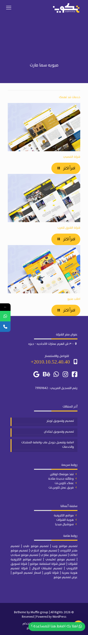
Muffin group (39, 612)
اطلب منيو (73, 299)
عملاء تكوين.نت (64, 483)
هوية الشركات (65, 520)
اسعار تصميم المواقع (26, 572)
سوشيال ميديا (64, 524)
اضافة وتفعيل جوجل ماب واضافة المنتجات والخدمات (47, 444)
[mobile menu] (9, 8)
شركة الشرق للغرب (68, 227)
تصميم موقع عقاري (54, 555)
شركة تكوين (51, 572)
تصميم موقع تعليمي (60, 559)
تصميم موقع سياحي (24, 555)
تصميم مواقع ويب (64, 546)
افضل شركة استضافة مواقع (47, 564)
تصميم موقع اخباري (44, 550)
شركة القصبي (71, 156)
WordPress (59, 616)
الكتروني (66, 550)
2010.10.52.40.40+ (50, 362)
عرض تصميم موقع (65, 577)
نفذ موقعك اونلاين (62, 474)
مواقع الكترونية (64, 515)
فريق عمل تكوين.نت (61, 487)
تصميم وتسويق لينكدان (59, 431)
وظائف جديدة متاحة (61, 478)
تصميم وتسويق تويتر (60, 421)
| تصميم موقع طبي (37, 546)
